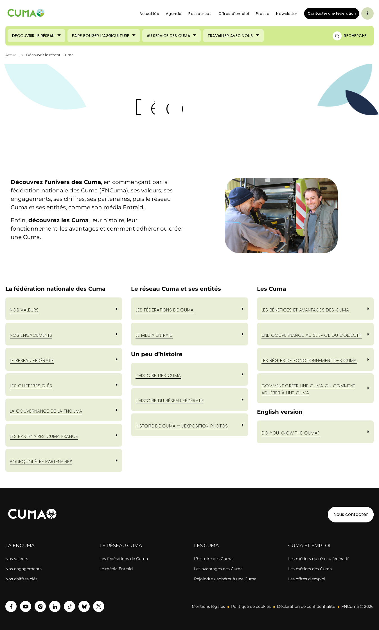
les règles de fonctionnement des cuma (309, 360)
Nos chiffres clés (21, 578)
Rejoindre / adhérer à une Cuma (225, 578)
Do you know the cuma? (290, 433)
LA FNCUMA (20, 545)
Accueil (11, 55)
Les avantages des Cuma (218, 568)
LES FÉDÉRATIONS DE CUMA (164, 310)
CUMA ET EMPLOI (309, 545)
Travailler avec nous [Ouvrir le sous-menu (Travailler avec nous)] (230, 35)
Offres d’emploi (233, 13)
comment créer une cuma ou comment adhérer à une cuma (308, 389)
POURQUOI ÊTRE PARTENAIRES (41, 461)
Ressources (200, 13)
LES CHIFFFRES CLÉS (31, 386)
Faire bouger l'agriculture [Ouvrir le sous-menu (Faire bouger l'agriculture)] (100, 35)
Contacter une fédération (330, 13)
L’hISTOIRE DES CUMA (158, 375)
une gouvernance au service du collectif (311, 335)
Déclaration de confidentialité (306, 606)
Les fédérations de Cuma (124, 558)
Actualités (149, 13)
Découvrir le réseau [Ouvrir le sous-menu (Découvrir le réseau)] (33, 35)
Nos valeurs (24, 310)
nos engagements (31, 335)
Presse (262, 13)
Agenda (174, 13)
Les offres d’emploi (306, 578)
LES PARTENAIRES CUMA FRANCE (44, 436)
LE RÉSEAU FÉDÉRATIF (32, 360)
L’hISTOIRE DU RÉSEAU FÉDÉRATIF (170, 400)
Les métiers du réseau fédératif (318, 558)
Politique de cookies (251, 606)
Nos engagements (23, 568)
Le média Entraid (116, 568)
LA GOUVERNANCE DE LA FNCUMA (46, 411)
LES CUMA (206, 545)
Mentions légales (208, 606)
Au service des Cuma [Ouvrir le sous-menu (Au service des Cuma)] (168, 35)
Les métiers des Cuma (310, 568)
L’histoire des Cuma (213, 558)
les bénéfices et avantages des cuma (305, 310)
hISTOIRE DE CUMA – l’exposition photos (182, 426)
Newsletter (286, 13)
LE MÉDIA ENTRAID (154, 335)
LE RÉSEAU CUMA (121, 545)
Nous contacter (350, 514)
